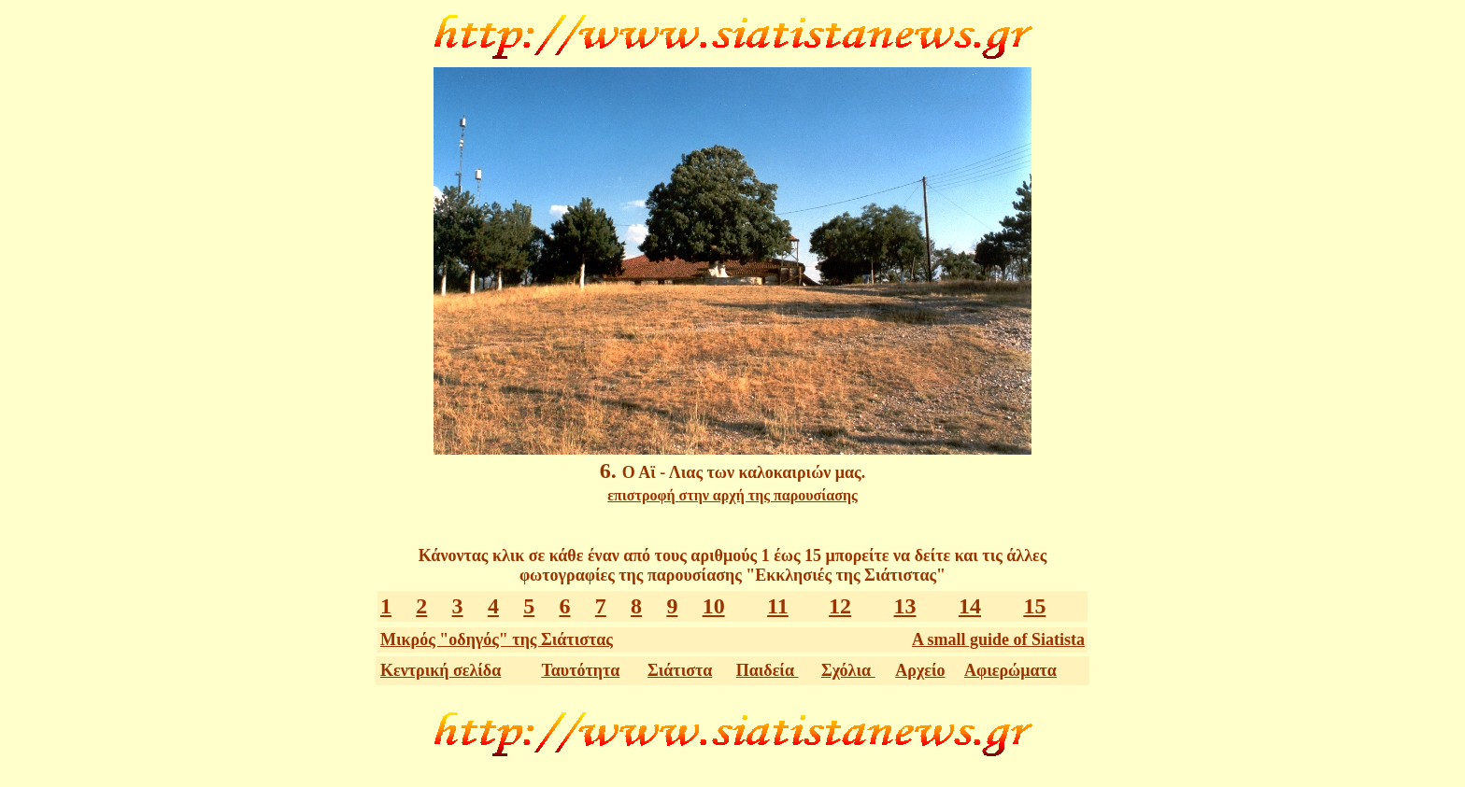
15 (1034, 606)
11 (778, 606)
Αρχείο (920, 670)
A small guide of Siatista (998, 639)
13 (905, 606)
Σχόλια (848, 670)
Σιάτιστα (679, 670)
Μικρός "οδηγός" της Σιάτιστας (496, 639)
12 (840, 606)
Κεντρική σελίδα (440, 670)
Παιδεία (767, 670)
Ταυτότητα (580, 670)
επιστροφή (732, 495)
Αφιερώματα (1010, 670)
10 (714, 606)
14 (970, 606)
